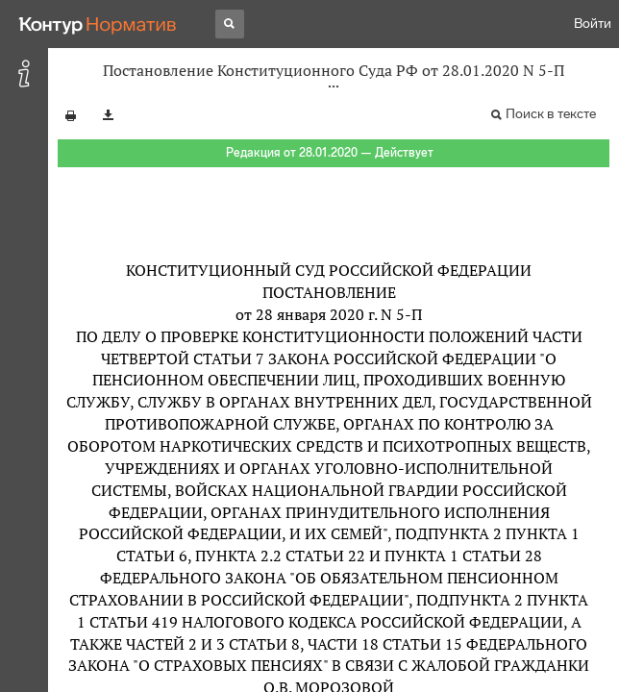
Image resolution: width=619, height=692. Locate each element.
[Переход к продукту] (98, 24)
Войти (592, 23)
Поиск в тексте (551, 114)
